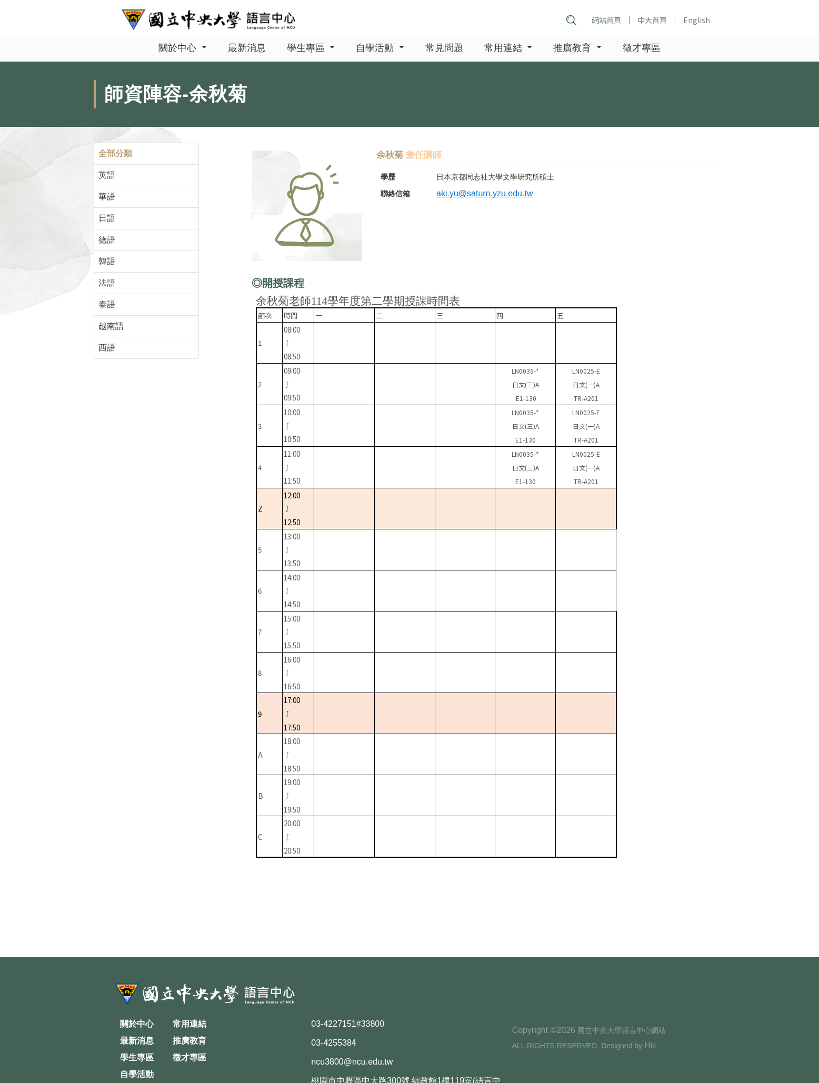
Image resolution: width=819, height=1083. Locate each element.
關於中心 (137, 1023)
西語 (106, 347)
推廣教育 (189, 1040)
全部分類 (115, 153)
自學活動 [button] (376, 48)
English (696, 20)
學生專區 (137, 1057)
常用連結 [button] (504, 48)
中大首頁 (651, 20)
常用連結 (189, 1023)
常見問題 (444, 48)
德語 (106, 239)
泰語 (106, 304)
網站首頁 (606, 20)
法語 (106, 282)
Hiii (650, 1045)
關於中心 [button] (178, 48)
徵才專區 (642, 48)
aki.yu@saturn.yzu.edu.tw (484, 193)
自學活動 (137, 1074)
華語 (106, 196)
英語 (106, 175)
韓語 (106, 261)
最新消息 (247, 48)
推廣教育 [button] (573, 48)
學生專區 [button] (307, 48)
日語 (106, 218)
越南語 (111, 326)
